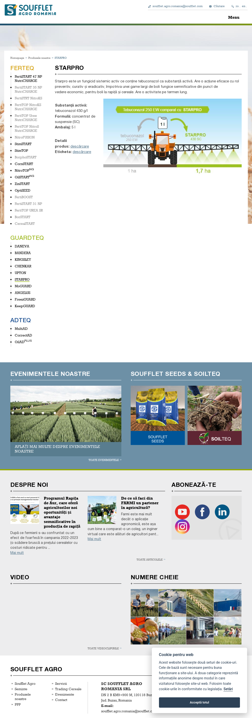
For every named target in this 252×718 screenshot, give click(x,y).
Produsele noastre (39, 57)
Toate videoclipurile (103, 648)
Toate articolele (150, 559)
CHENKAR (23, 266)
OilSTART (22, 177)
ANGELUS (22, 292)
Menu (233, 17)
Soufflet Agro (25, 683)
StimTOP (21, 150)
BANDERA (23, 253)
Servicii (61, 683)
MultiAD (21, 328)
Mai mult (17, 553)
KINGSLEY (23, 259)
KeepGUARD (25, 306)
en (243, 6)
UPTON (20, 273)
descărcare (79, 146)
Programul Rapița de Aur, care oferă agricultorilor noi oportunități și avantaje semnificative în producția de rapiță (62, 512)
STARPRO (22, 279)
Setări (228, 689)
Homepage (17, 57)
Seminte (21, 689)
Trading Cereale (68, 689)
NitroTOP (22, 170)
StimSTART (23, 144)
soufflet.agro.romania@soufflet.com (178, 6)
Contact (61, 700)
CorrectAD (23, 335)
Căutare (219, 6)
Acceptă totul (199, 702)
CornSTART (24, 164)
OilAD (19, 342)
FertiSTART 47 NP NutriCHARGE (28, 78)
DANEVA (22, 246)
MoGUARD (23, 286)
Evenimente (64, 694)
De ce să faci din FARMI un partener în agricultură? (139, 503)
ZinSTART (22, 184)
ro (237, 6)
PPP (18, 704)
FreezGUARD (25, 299)
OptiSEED (22, 190)
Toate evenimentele (104, 459)
